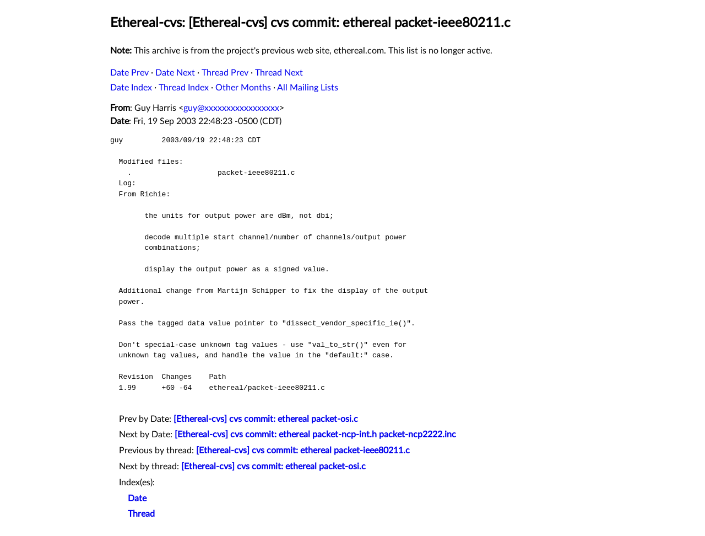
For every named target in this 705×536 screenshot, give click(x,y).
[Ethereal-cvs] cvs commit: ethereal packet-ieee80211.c (303, 450)
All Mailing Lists (307, 87)
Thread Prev (225, 72)
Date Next (175, 72)
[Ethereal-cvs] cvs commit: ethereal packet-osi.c (265, 419)
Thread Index (184, 87)
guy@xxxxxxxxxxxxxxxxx (231, 108)
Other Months (243, 87)
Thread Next (279, 72)
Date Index (131, 87)
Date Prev (129, 72)
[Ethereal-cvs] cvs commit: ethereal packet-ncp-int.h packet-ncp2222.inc (315, 434)
